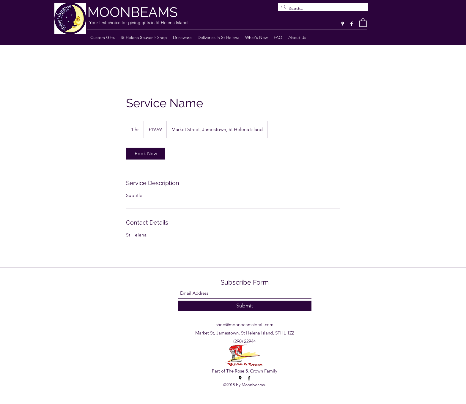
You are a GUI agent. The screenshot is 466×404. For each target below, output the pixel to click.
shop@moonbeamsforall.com (244, 324)
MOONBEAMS (132, 12)
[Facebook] (352, 24)
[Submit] (244, 306)
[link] (145, 154)
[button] (363, 22)
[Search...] (322, 9)
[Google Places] (343, 24)
